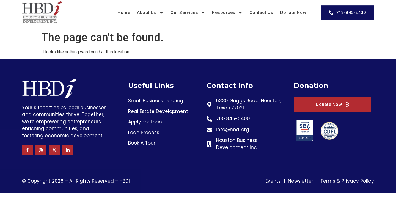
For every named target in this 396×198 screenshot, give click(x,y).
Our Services (187, 10)
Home (123, 10)
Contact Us (261, 10)
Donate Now (293, 10)
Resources (227, 10)
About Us (150, 10)
